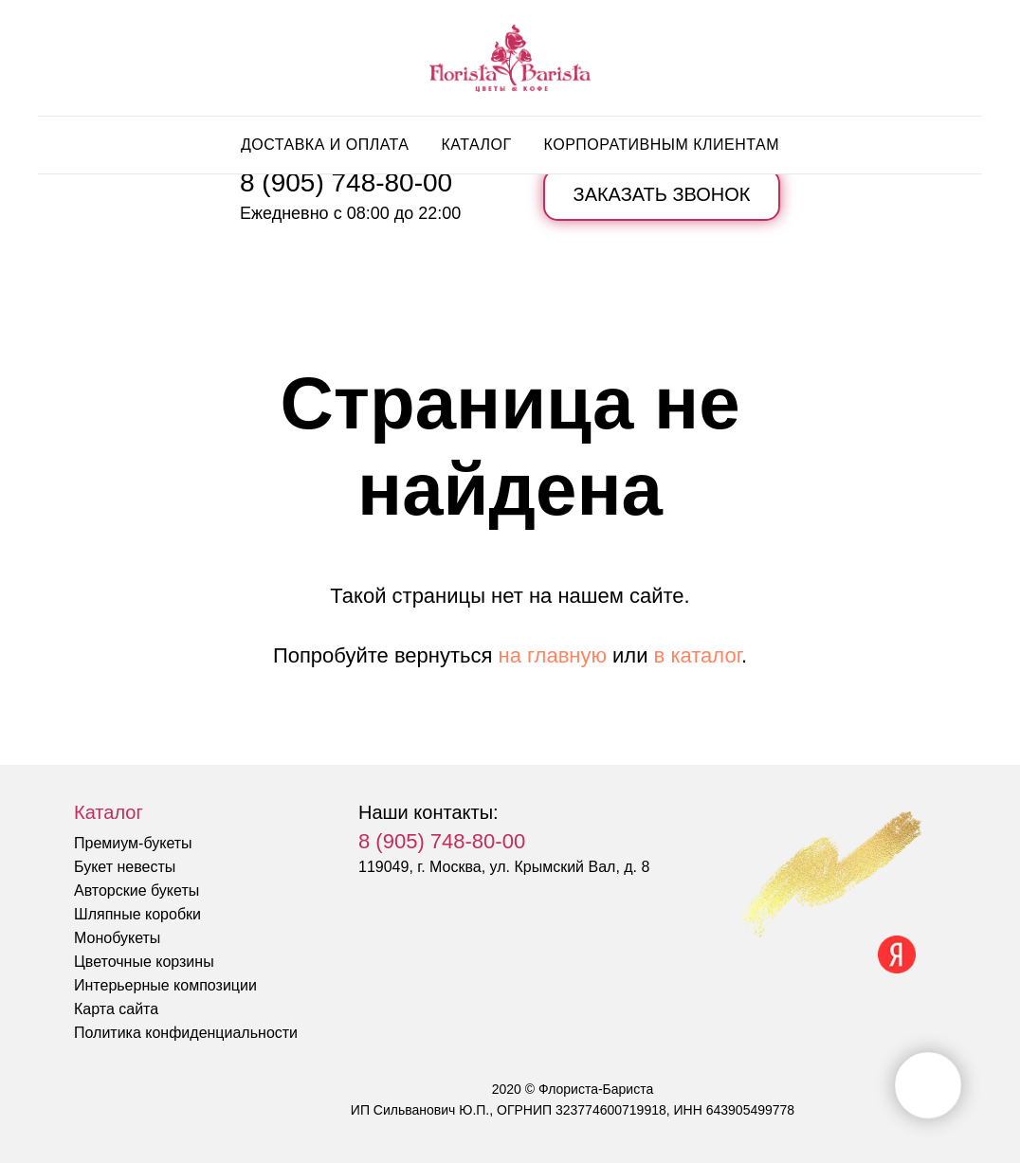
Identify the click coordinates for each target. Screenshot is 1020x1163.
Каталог (476, 144)
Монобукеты (117, 938)
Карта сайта (116, 1009)
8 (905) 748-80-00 (346, 182)
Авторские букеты (136, 890)
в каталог (697, 655)
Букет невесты (124, 867)
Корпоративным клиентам (661, 144)
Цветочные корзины (144, 962)
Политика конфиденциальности (186, 1033)
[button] (661, 195)
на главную (553, 655)
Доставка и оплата (325, 144)
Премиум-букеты (133, 843)
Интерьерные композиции (165, 985)
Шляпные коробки (137, 914)
